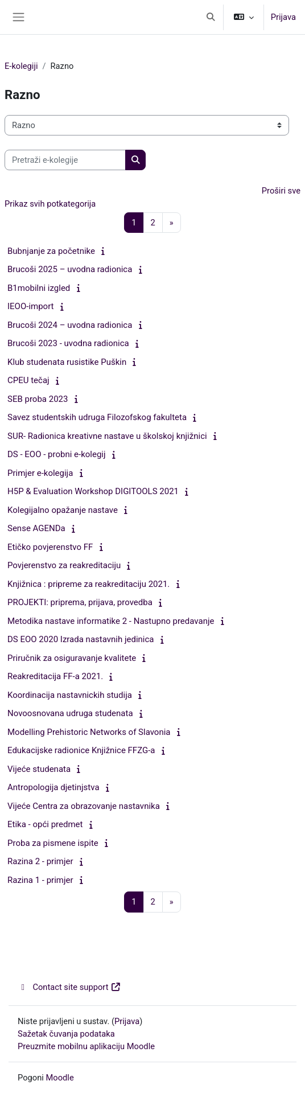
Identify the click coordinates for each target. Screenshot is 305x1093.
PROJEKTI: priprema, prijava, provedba (79, 602)
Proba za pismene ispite (52, 843)
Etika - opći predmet (45, 824)
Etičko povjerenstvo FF (50, 547)
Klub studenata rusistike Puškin (66, 362)
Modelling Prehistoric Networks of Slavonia (89, 732)
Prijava (283, 17)
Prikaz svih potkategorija (50, 204)
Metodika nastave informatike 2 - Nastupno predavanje (110, 621)
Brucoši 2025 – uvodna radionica (69, 269)
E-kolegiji (21, 66)
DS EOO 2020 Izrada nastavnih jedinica (80, 639)
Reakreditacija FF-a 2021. (55, 676)
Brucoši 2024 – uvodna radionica (69, 325)
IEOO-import (30, 306)
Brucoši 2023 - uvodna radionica (68, 343)
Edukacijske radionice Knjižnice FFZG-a (81, 750)
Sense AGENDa (36, 528)
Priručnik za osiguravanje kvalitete (71, 658)
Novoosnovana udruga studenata (70, 713)
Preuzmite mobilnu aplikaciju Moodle (86, 1046)
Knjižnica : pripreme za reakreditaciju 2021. (88, 584)
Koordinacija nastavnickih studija (69, 695)
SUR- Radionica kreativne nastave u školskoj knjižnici (107, 436)
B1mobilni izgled (38, 288)
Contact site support (69, 987)
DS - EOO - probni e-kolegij (56, 454)
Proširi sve (281, 191)
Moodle (60, 1078)
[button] (210, 17)
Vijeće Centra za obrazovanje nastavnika (83, 806)
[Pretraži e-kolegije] (65, 160)
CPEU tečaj (28, 380)
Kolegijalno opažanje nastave (62, 510)
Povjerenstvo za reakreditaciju (64, 565)
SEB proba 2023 (37, 399)
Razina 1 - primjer (40, 880)
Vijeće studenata (39, 769)
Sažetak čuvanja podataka (66, 1034)
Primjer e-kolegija (40, 473)
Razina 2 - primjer (40, 861)
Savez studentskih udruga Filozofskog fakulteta (97, 417)
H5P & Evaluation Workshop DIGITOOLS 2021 (93, 491)
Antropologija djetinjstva (53, 787)
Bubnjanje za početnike (51, 251)
